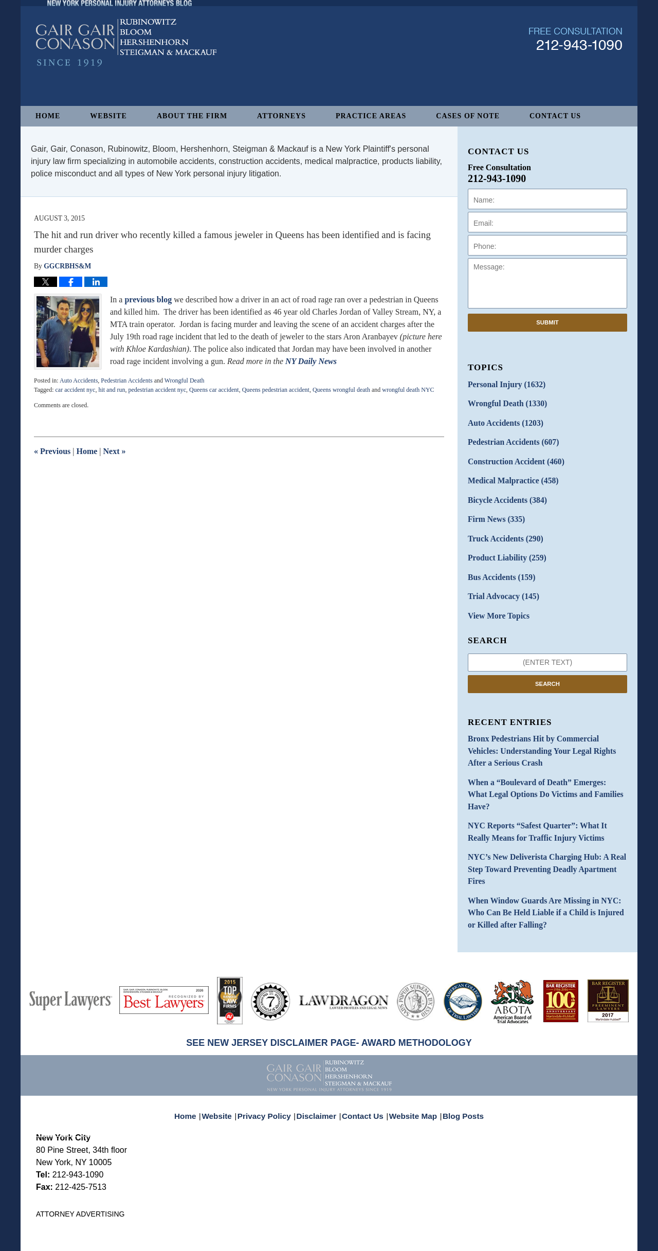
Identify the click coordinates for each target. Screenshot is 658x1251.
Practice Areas (371, 116)
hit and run (111, 389)
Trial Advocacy (500, 582)
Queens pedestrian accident (275, 389)
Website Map (411, 1053)
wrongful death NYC (408, 389)
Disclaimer (319, 1053)
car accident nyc (75, 389)
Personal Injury (502, 384)
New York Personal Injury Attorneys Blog (126, 73)
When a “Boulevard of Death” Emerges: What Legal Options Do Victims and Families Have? (539, 766)
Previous (52, 451)
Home (47, 116)
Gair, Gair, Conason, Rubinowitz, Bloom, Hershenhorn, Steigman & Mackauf (205, 1238)
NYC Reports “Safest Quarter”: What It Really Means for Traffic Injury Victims (541, 795)
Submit (547, 322)
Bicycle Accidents (503, 492)
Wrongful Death (184, 380)
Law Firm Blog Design (573, 1239)
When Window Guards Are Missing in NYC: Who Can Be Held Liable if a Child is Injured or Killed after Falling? (545, 858)
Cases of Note (468, 116)
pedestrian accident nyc (157, 389)
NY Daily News (311, 361)
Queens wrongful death (341, 389)
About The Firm (192, 116)
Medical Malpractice (508, 474)
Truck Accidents (501, 528)
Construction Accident (511, 456)
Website (108, 116)
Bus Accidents (498, 564)
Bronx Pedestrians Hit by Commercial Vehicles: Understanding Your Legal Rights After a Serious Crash (543, 732)
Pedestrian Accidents (126, 380)
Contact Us (555, 116)
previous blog (149, 299)
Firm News (493, 510)
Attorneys (281, 116)
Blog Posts (457, 1053)
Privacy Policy (271, 1053)
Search (547, 667)
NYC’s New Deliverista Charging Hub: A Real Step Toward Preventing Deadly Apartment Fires (546, 824)
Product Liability (503, 546)
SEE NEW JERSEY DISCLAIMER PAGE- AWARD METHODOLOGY (329, 987)
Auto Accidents (79, 380)
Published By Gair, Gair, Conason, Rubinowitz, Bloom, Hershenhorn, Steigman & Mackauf (575, 69)
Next (114, 451)
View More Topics (495, 600)
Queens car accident (214, 389)
